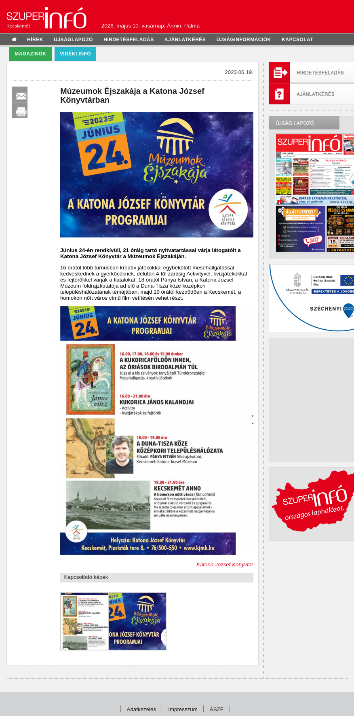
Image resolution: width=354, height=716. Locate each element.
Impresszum (183, 709)
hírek (35, 39)
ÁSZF (216, 709)
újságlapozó (73, 39)
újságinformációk (244, 39)
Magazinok (30, 54)
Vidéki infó (75, 54)
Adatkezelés (141, 709)
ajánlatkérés (185, 39)
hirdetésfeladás (128, 39)
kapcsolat (297, 39)
